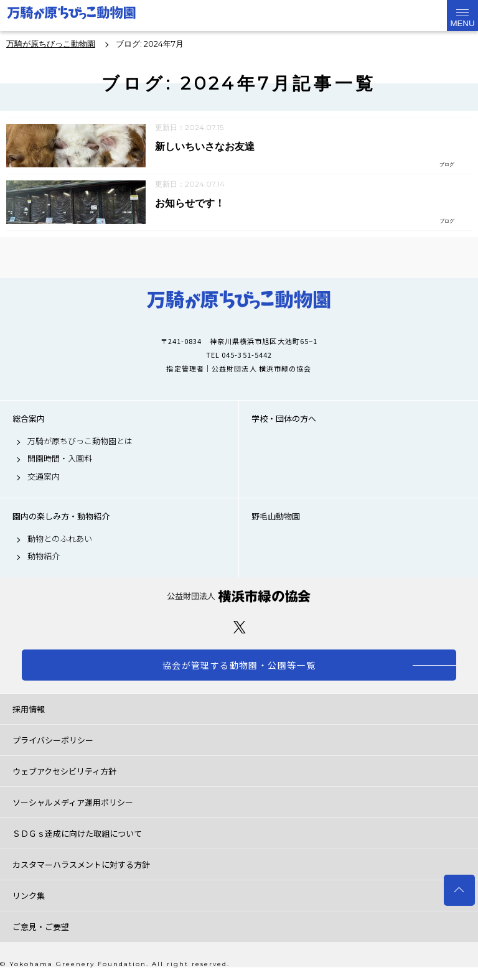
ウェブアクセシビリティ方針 (64, 771)
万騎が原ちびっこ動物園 (239, 300)
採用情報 (28, 709)
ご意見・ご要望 (40, 927)
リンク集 (28, 895)
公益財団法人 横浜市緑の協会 (239, 596)
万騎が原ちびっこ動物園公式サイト (71, 15)
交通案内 (43, 476)
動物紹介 (43, 556)
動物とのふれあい (59, 538)
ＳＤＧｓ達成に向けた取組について (77, 833)
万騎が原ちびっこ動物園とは (80, 441)
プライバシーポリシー (52, 740)
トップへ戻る (459, 890)
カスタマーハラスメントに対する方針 (81, 864)
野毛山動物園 (275, 516)
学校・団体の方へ (283, 418)
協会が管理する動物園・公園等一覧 (239, 665)
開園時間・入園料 (59, 458)
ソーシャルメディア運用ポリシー (72, 802)
